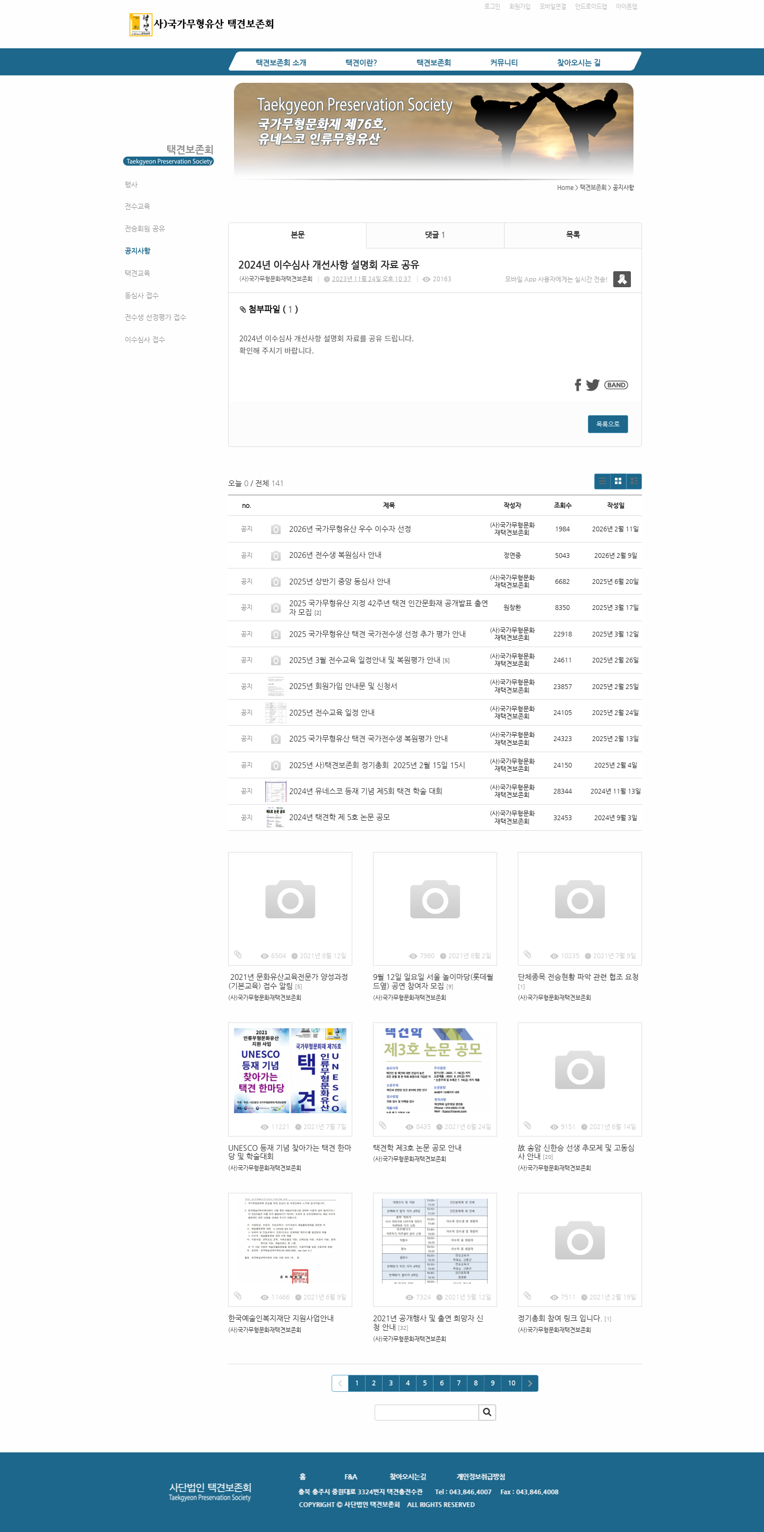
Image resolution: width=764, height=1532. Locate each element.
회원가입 (520, 6)
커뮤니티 (504, 62)
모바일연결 (553, 6)
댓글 (435, 234)
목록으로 (608, 424)
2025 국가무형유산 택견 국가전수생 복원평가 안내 (368, 738)
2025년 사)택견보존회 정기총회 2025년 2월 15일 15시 (377, 765)
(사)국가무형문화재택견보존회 (275, 279)
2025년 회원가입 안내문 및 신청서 (343, 686)
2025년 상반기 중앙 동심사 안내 (339, 581)
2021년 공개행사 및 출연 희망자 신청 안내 (428, 1322)
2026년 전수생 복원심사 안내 (335, 554)
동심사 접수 (142, 295)
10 (511, 1383)
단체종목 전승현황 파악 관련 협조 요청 (578, 980)
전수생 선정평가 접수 (155, 317)
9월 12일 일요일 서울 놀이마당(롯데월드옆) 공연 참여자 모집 (433, 981)
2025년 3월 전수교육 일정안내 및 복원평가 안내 (364, 660)
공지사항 (137, 251)
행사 (131, 184)
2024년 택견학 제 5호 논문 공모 (339, 817)
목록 (573, 234)
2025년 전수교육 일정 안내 (333, 712)
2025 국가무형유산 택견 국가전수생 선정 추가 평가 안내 (377, 634)
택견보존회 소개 (281, 62)
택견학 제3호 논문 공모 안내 (417, 1147)
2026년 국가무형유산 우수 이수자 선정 (350, 528)
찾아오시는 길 (579, 62)
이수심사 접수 (145, 339)
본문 (298, 234)
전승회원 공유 (145, 229)
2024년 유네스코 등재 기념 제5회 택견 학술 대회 (365, 791)
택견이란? (361, 62)
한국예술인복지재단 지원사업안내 (281, 1318)
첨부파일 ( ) (269, 309)
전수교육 (137, 206)
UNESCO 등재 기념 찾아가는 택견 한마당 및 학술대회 (289, 1152)
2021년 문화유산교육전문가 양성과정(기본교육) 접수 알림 (288, 981)
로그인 (492, 6)
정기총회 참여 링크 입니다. (565, 1318)
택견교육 (137, 273)
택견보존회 (433, 62)
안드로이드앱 (591, 6)
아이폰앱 (626, 6)
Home (565, 187)
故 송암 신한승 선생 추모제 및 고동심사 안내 (576, 1152)
